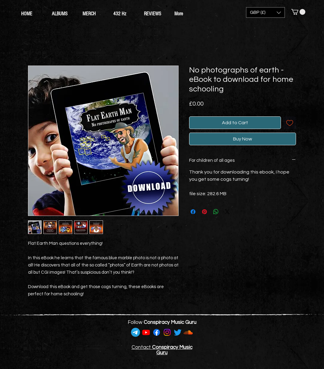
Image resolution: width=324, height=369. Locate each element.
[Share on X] (227, 211)
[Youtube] (146, 332)
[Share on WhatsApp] (216, 211)
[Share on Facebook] (193, 211)
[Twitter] (177, 332)
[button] (265, 12)
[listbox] (265, 12)
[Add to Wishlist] (289, 122)
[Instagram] (167, 332)
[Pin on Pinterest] (204, 211)
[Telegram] (135, 332)
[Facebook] (156, 332)
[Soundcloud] (188, 332)
